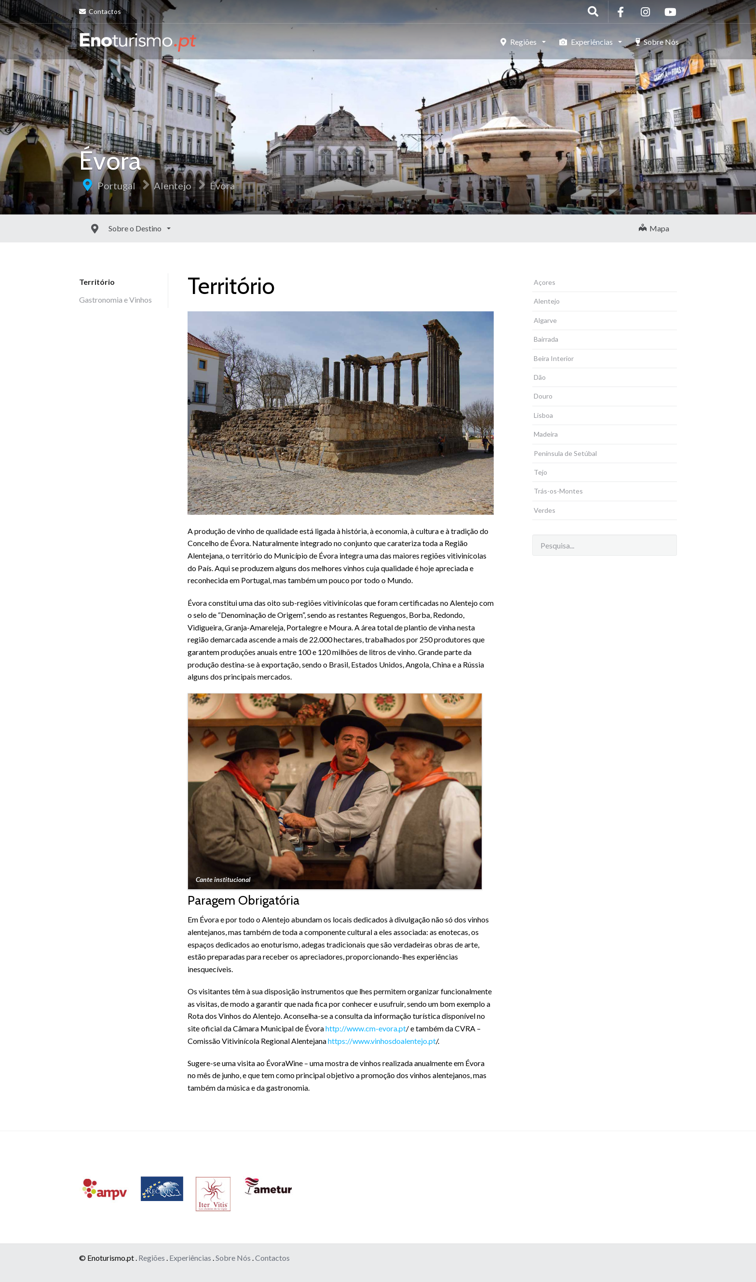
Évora (222, 185)
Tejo (540, 472)
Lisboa (543, 415)
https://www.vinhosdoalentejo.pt (382, 1040)
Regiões (519, 41)
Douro (543, 396)
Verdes (544, 510)
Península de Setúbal (565, 453)
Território (97, 281)
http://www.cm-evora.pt (365, 1028)
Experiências (586, 41)
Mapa (654, 228)
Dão (540, 377)
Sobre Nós (657, 41)
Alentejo (172, 185)
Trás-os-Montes (558, 491)
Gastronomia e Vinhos (115, 299)
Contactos (100, 11)
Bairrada (546, 339)
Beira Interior (554, 358)
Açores (544, 282)
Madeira (546, 434)
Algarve (545, 320)
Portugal (116, 185)
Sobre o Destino (114, 228)
